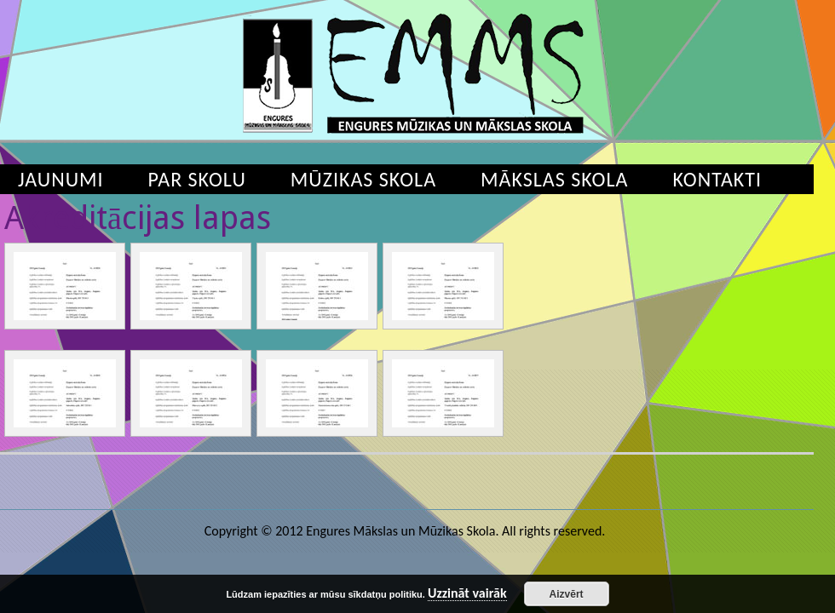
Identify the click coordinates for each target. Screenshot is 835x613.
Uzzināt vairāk (467, 594)
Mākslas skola (554, 179)
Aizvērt (567, 594)
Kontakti (717, 179)
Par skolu (197, 179)
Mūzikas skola (363, 179)
